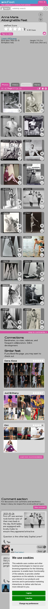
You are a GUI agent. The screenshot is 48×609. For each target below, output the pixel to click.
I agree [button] (28, 593)
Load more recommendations (31, 457)
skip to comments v (37, 332)
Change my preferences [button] (28, 604)
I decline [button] (28, 598)
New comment (40, 507)
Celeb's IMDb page (9, 38)
